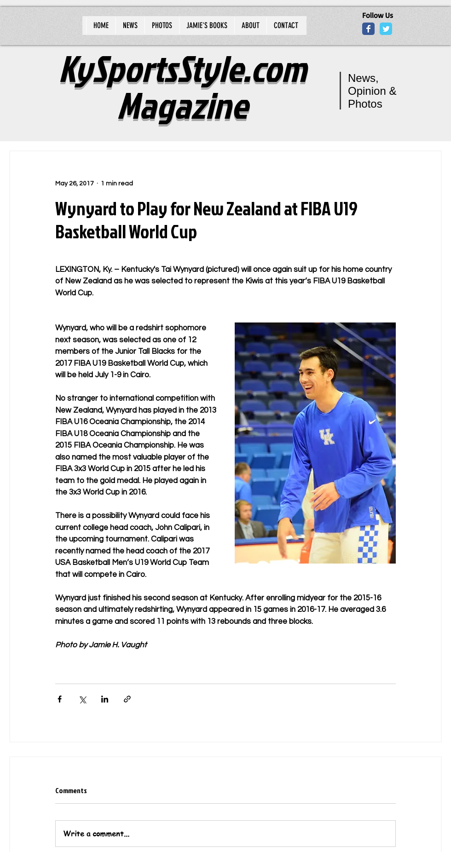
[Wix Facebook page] (368, 29)
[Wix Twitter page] (386, 29)
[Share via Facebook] (59, 699)
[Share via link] (127, 699)
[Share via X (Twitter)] (82, 699)
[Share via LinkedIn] (104, 699)
